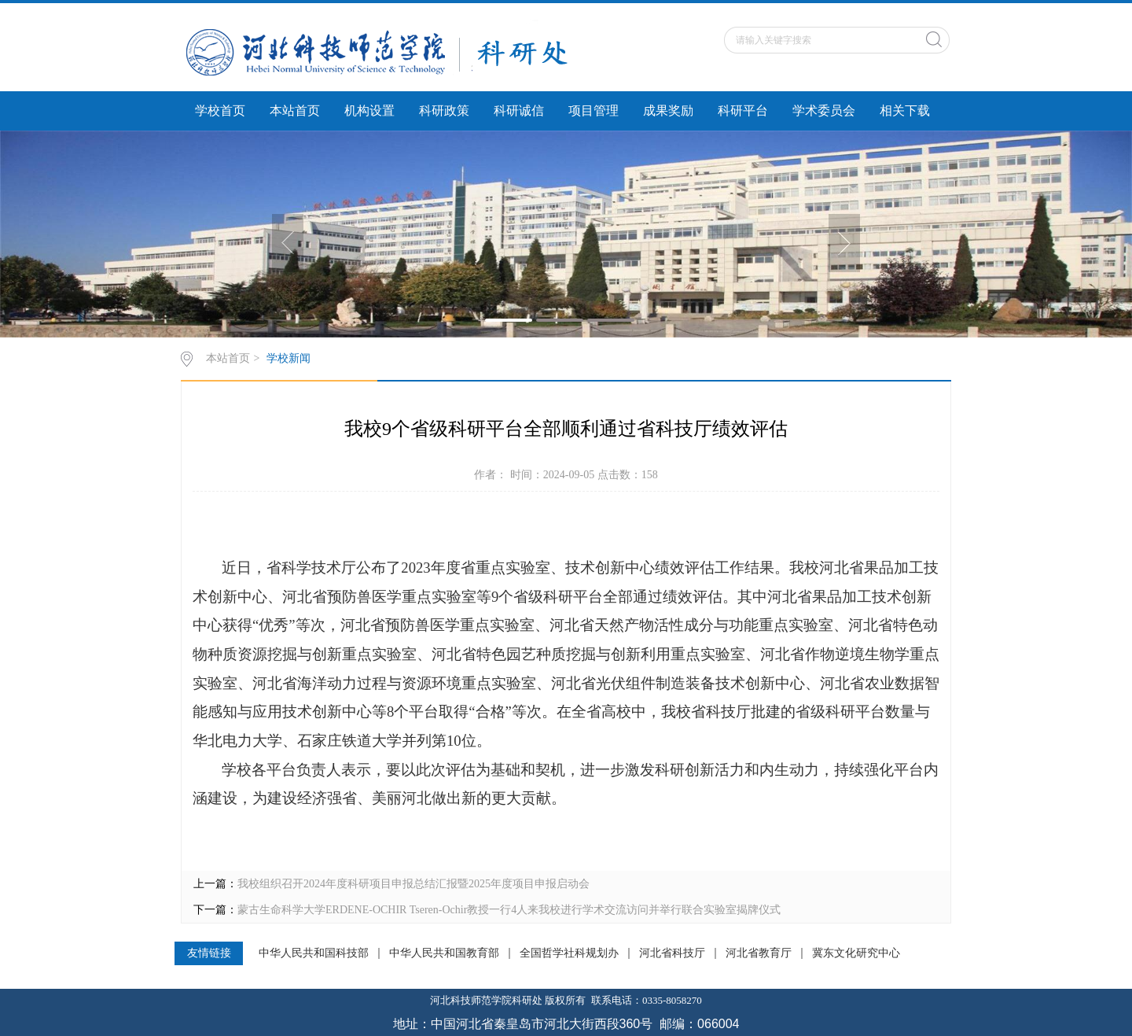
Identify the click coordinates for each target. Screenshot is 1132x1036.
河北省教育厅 (759, 953)
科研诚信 (519, 110)
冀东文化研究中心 (856, 953)
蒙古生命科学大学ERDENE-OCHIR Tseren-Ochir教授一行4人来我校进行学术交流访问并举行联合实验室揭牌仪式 (509, 910)
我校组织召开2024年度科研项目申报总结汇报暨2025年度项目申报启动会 (413, 884)
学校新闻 (288, 358)
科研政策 (444, 110)
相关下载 (905, 110)
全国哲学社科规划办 (569, 953)
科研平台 (743, 110)
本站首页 (295, 110)
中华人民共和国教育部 (444, 953)
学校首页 (220, 110)
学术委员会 (823, 110)
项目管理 (593, 110)
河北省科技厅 (672, 953)
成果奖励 (668, 110)
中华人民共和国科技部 (314, 953)
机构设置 (369, 110)
